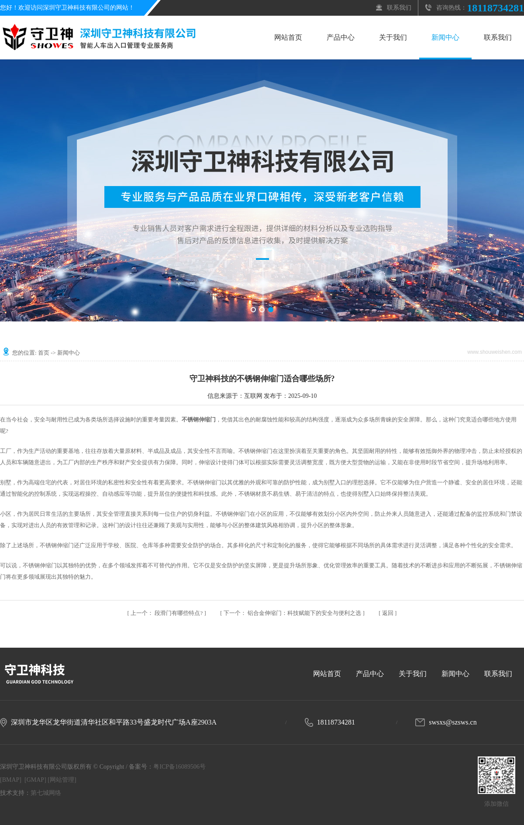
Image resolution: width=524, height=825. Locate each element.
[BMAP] (10, 780)
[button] (253, 309)
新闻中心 (445, 37)
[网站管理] (62, 780)
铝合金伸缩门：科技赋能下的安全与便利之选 (293, 613)
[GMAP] (35, 780)
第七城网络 (46, 793)
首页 (43, 352)
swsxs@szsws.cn (452, 722)
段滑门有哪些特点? (167, 613)
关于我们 (393, 37)
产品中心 (341, 37)
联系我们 (399, 7)
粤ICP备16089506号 (179, 766)
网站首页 (288, 37)
